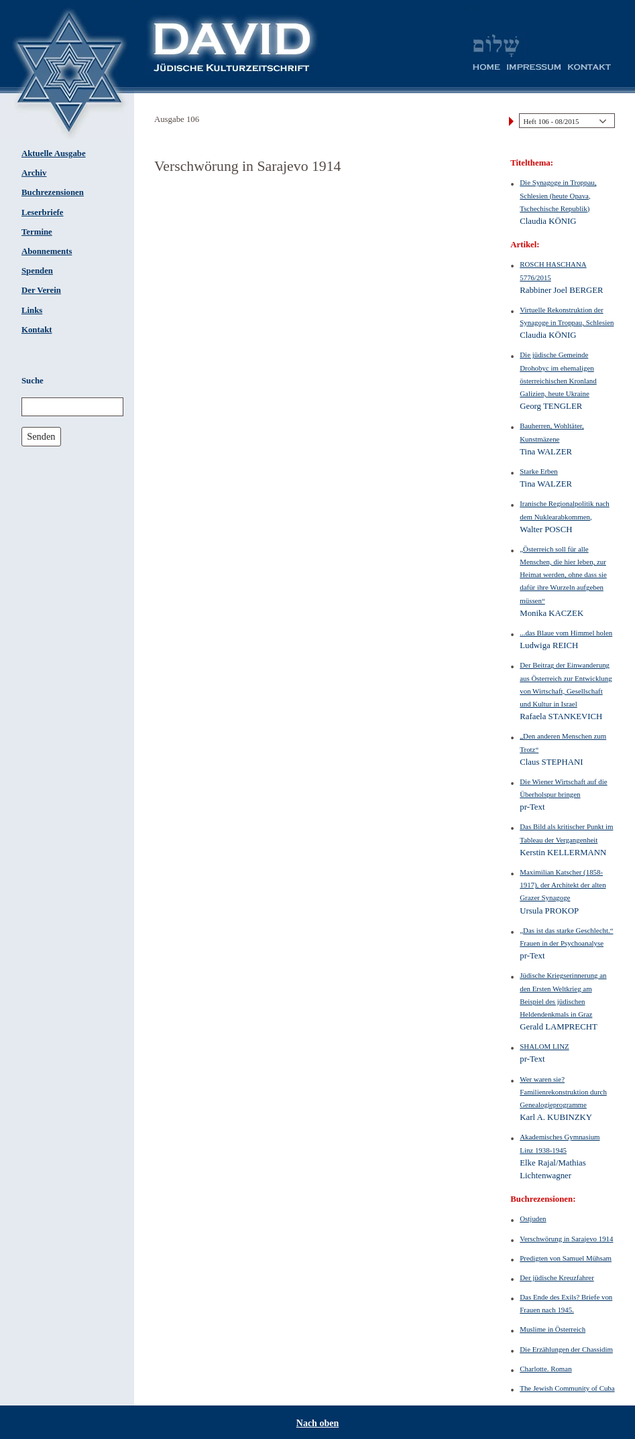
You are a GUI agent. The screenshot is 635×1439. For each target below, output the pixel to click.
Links (31, 310)
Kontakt (36, 329)
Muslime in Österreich (552, 1329)
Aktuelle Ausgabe (53, 153)
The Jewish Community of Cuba (567, 1388)
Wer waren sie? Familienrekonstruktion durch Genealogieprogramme (563, 1092)
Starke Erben (538, 471)
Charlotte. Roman (545, 1369)
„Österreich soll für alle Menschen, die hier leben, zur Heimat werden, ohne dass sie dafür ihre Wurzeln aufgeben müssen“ (563, 575)
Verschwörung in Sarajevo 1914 (566, 1239)
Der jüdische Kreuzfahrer (557, 1277)
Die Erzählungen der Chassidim (566, 1349)
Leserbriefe (42, 212)
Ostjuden (533, 1218)
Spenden (37, 270)
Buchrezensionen (52, 192)
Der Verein (41, 290)
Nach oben (317, 1423)
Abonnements (46, 251)
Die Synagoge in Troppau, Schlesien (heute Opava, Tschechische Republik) (558, 195)
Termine (36, 232)
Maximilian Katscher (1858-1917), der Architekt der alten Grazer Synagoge (562, 884)
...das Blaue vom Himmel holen (566, 633)
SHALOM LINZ (544, 1046)
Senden (41, 436)
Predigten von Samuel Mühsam (566, 1258)
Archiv (33, 173)
